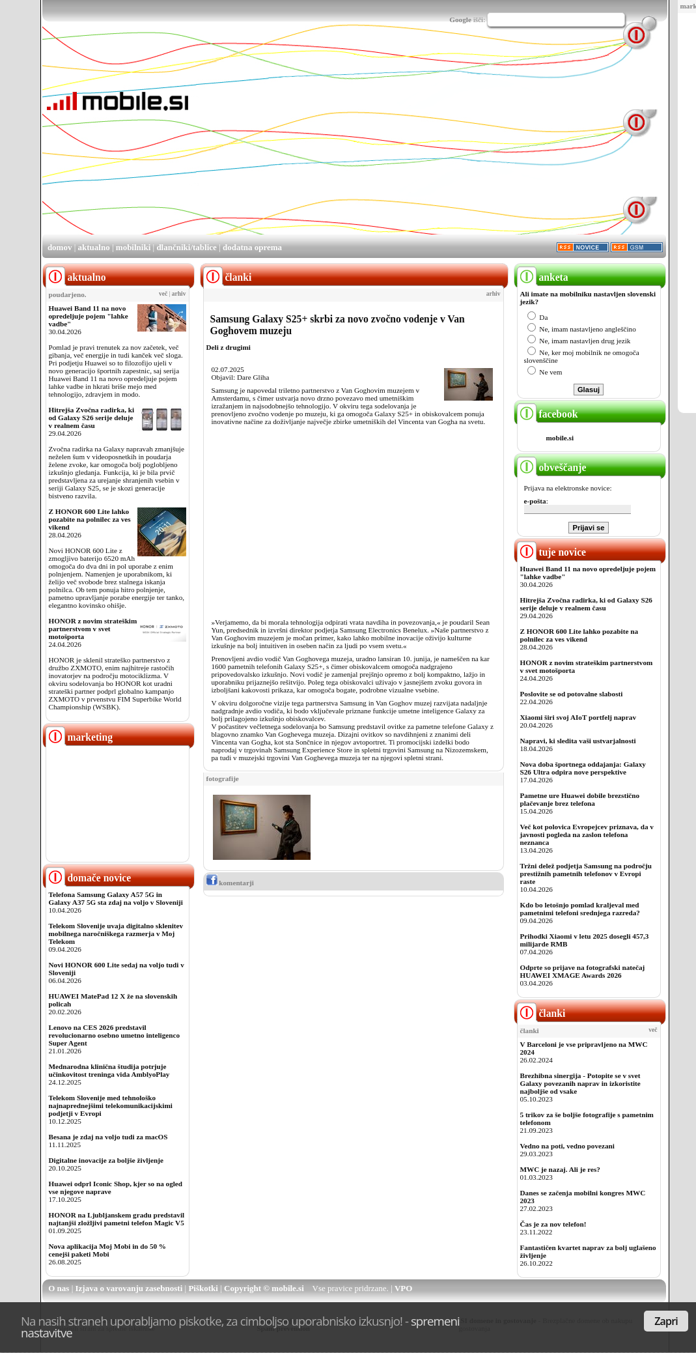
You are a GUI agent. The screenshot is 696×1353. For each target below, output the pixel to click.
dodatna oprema (252, 247)
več (163, 294)
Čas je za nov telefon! (553, 1224)
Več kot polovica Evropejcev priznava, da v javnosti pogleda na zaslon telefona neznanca (587, 834)
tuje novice (552, 552)
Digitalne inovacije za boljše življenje (106, 1160)
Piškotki (203, 1288)
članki (541, 1013)
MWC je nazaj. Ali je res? (560, 1169)
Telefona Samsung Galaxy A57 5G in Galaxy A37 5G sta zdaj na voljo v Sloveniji (116, 898)
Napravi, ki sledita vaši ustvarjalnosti (578, 741)
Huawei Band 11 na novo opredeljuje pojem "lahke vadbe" (88, 316)
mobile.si (560, 438)
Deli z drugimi (228, 347)
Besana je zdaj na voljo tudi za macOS (108, 1137)
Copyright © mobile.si (264, 1288)
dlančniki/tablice (186, 247)
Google (460, 19)
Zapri (666, 1321)
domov (60, 247)
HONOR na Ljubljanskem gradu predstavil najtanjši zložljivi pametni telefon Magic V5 (117, 1219)
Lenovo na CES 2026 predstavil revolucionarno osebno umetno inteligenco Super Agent (114, 1035)
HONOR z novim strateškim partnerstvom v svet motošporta (93, 628)
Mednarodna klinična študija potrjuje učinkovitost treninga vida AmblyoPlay (109, 1070)
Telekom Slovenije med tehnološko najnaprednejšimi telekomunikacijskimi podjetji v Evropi (111, 1105)
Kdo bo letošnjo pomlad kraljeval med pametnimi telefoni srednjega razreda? (580, 909)
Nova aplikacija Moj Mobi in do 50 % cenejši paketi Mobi (108, 1250)
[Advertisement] (359, 142)
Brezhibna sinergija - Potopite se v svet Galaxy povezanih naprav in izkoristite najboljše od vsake (580, 1083)
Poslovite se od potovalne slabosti (571, 694)
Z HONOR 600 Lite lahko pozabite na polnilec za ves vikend (90, 519)
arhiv (179, 294)
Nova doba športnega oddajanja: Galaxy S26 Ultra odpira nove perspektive (583, 768)
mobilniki (133, 247)
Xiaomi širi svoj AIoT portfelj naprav (578, 717)
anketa (542, 277)
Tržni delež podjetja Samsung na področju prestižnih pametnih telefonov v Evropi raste (586, 873)
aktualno (94, 247)
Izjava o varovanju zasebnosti (129, 1288)
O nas (58, 1288)
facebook (547, 414)
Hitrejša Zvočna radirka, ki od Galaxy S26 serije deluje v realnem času (92, 417)
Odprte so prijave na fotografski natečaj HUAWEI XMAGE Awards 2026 (582, 971)
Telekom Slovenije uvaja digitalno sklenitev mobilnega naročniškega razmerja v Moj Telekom (116, 933)
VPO (403, 1288)
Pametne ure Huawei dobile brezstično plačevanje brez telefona (580, 799)
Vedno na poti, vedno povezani (567, 1146)
